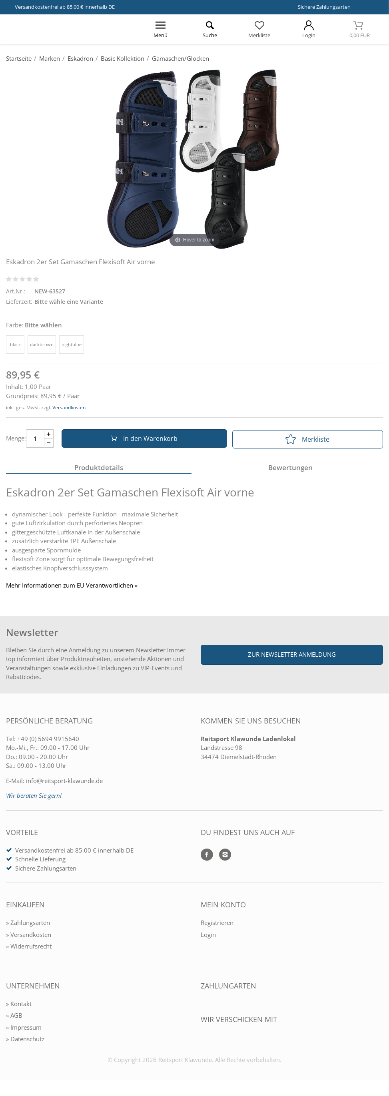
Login (208, 937)
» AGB (14, 1017)
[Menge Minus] (49, 443)
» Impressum (24, 1029)
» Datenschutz (25, 1041)
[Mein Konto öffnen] (309, 29)
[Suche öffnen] (210, 29)
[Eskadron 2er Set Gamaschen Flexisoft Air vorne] (194, 159)
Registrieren (217, 925)
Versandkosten (69, 407)
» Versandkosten (28, 937)
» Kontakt (19, 1006)
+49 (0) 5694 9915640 (48, 741)
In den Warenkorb (143, 439)
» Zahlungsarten (28, 925)
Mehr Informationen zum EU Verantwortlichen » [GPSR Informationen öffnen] (72, 587)
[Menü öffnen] (160, 29)
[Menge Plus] (49, 434)
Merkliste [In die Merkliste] (307, 439)
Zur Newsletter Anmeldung (292, 657)
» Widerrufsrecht (29, 948)
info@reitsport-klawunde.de (64, 783)
